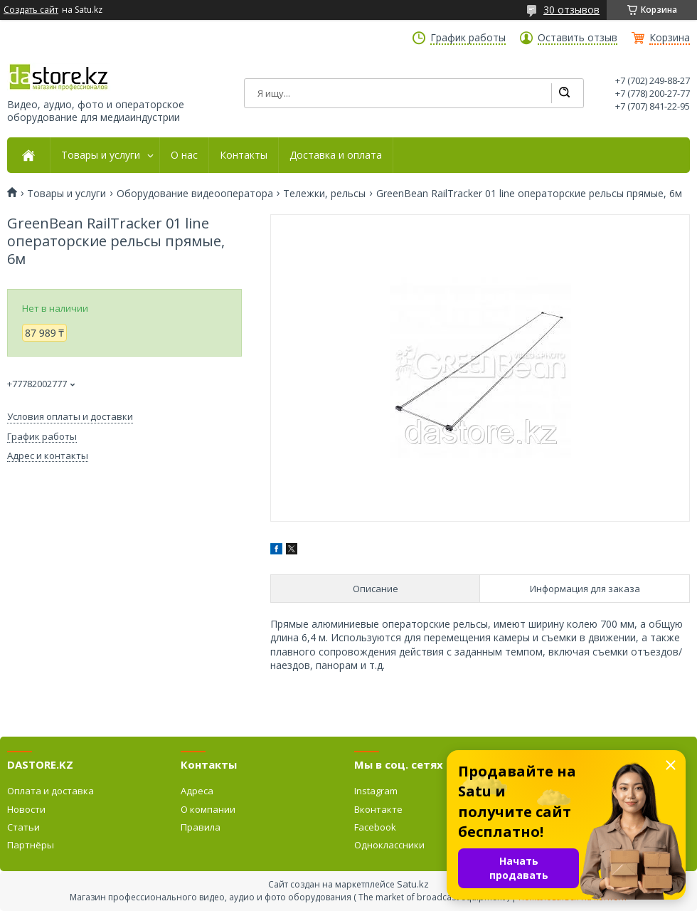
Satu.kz (413, 884)
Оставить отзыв (577, 37)
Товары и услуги (100, 155)
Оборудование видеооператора (195, 193)
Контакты (243, 155)
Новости (26, 809)
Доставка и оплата (335, 155)
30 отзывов (571, 9)
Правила (200, 827)
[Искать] (564, 93)
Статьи (23, 827)
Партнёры (30, 844)
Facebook (375, 827)
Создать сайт (31, 10)
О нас (184, 155)
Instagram (376, 790)
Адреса (197, 790)
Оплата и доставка (50, 790)
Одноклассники (389, 844)
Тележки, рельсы (324, 193)
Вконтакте (378, 809)
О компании (208, 809)
